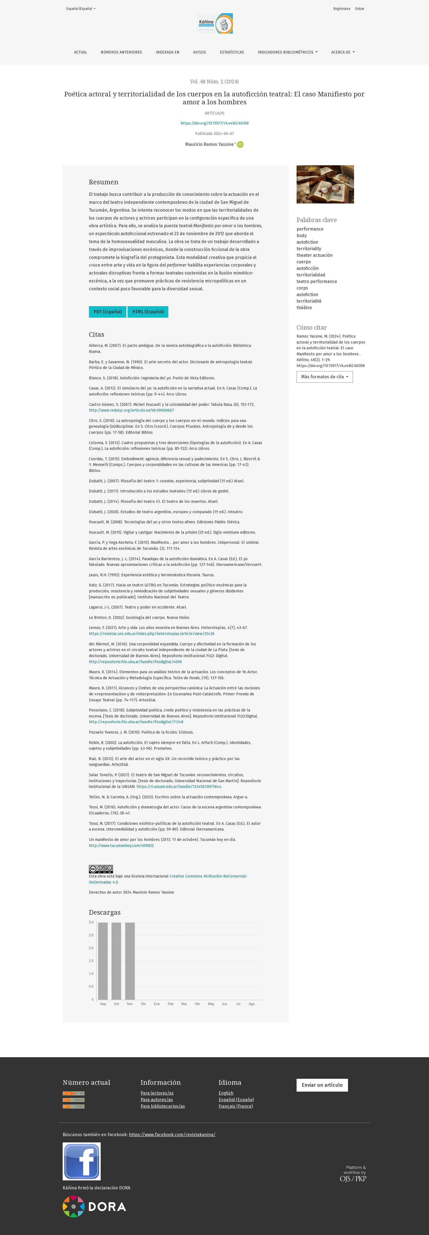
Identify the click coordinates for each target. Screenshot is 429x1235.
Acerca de (341, 52)
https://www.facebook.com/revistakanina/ (172, 1134)
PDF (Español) (108, 311)
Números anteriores (121, 52)
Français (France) (236, 1106)
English (226, 1093)
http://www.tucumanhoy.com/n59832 (121, 845)
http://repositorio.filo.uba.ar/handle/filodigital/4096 (135, 662)
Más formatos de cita (323, 376)
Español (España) (82, 8)
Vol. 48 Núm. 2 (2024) (214, 81)
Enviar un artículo (322, 1085)
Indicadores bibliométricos (286, 52)
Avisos (199, 52)
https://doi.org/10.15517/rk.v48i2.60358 (215, 123)
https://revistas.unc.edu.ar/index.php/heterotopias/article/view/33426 (152, 633)
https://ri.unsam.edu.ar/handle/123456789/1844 (179, 786)
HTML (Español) (148, 311)
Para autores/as (157, 1099)
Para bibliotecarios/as (163, 1106)
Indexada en (167, 52)
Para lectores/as (157, 1093)
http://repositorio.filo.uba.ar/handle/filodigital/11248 (136, 722)
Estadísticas (232, 52)
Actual (80, 52)
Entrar (359, 9)
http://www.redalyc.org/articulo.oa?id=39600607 (131, 410)
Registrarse (342, 9)
